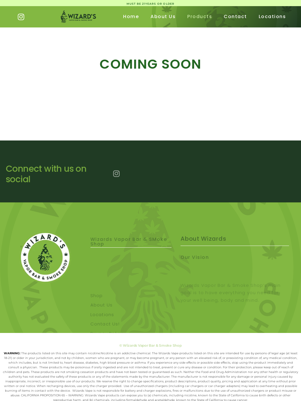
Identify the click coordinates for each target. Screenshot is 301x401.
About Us (163, 16)
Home (131, 16)
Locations (272, 16)
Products (199, 16)
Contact (235, 16)
